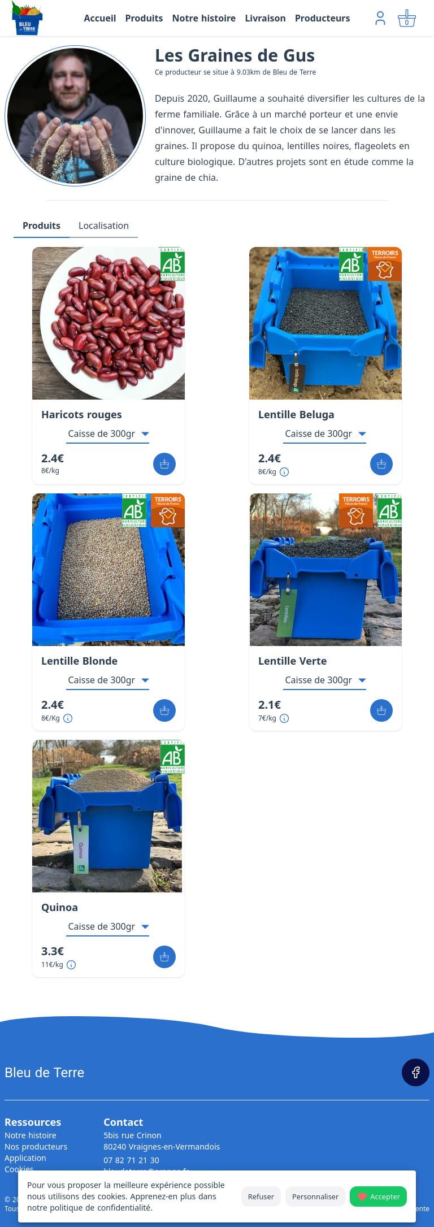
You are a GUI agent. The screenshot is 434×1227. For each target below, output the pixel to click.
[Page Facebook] (415, 1072)
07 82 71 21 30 (131, 1160)
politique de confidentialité (100, 1207)
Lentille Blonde (79, 660)
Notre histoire (31, 1135)
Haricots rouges (81, 414)
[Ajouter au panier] (164, 464)
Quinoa (59, 907)
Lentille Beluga (296, 414)
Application (25, 1157)
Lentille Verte (292, 660)
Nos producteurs (36, 1146)
